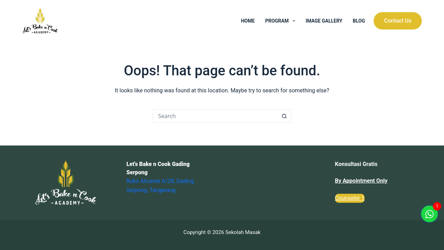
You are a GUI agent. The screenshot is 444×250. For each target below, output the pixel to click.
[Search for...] (215, 116)
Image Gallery (324, 21)
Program (281, 21)
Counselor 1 (350, 198)
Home (248, 21)
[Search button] (284, 116)
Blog (359, 21)
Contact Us (397, 20)
